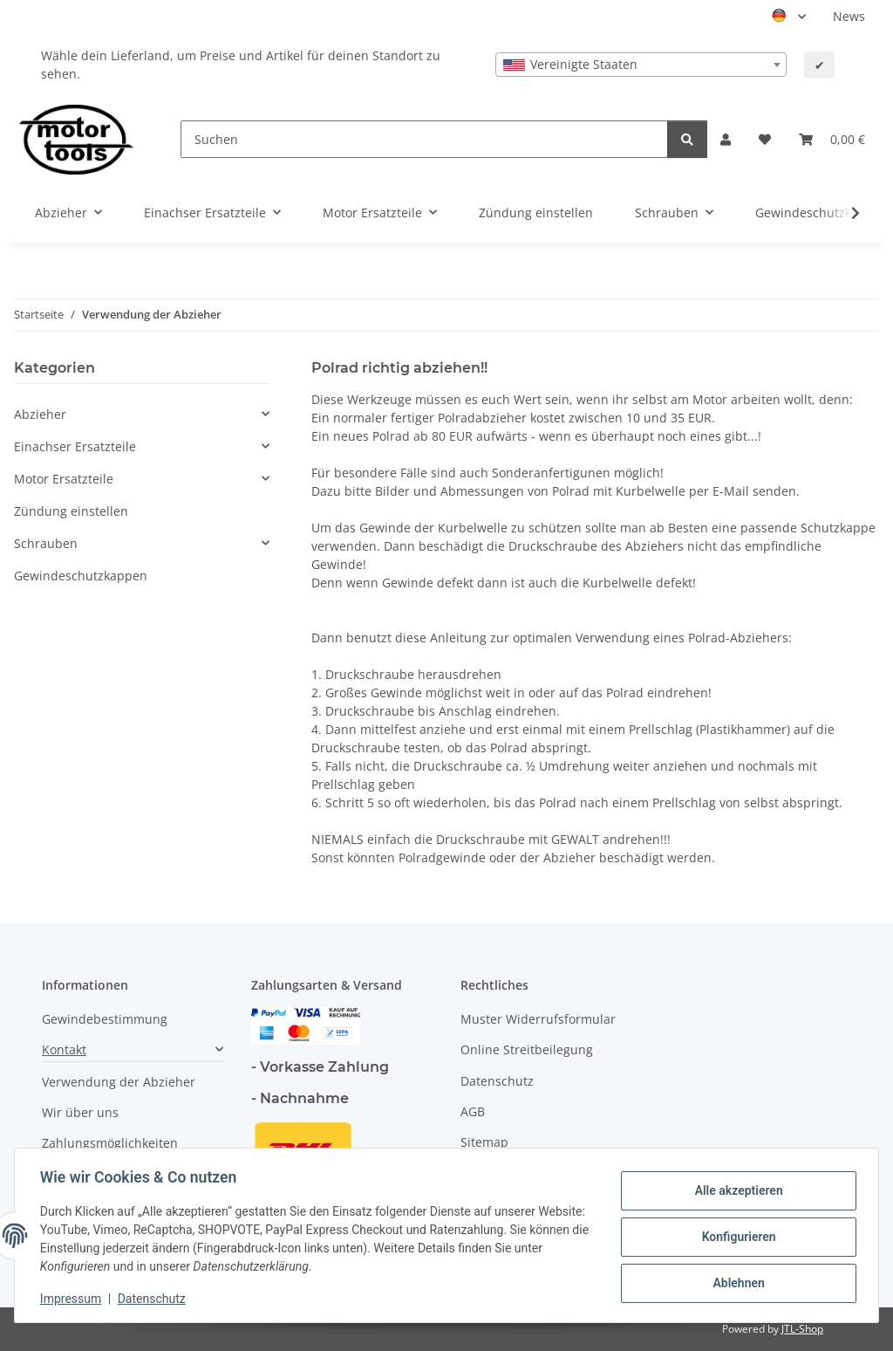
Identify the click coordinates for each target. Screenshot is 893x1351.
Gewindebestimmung (104, 1019)
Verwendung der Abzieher (118, 1081)
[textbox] (641, 64)
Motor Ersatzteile (63, 478)
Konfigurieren (736, 1237)
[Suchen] (424, 139)
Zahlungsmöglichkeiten (110, 1143)
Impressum (73, 1299)
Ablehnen (735, 1282)
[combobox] (641, 64)
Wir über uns (80, 1112)
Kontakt (64, 1049)
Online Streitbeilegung (526, 1049)
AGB (472, 1111)
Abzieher (40, 414)
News (849, 16)
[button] (725, 139)
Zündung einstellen (71, 511)
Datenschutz (154, 1299)
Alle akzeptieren (736, 1191)
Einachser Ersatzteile (75, 446)
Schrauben (46, 543)
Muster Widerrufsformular (538, 1019)
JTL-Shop (802, 1328)
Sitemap (484, 1142)
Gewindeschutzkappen (80, 575)
